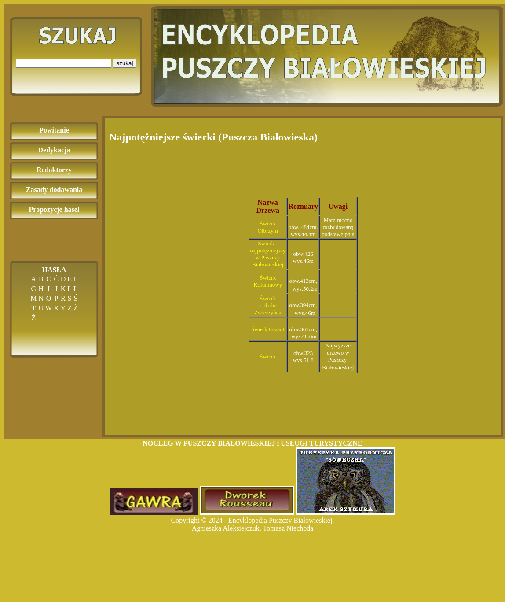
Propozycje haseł (54, 209)
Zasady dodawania (54, 189)
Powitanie (54, 130)
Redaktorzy (54, 170)
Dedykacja (54, 150)
